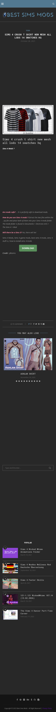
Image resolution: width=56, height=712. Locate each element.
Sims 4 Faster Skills (32, 580)
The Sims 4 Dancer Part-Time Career (37, 612)
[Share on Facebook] (33, 324)
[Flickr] (24, 699)
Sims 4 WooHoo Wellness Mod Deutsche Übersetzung (36, 565)
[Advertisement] (28, 73)
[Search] (53, 4)
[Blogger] (38, 699)
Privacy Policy (47, 708)
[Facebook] (17, 699)
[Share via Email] (43, 324)
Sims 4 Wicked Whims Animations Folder (32, 550)
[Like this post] (31, 324)
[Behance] (28, 699)
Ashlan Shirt (28, 373)
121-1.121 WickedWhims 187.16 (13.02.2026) (37, 596)
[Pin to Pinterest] (39, 324)
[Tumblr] (31, 699)
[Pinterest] (20, 699)
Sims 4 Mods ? (8, 148)
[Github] (35, 699)
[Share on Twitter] (36, 324)
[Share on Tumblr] (41, 324)
